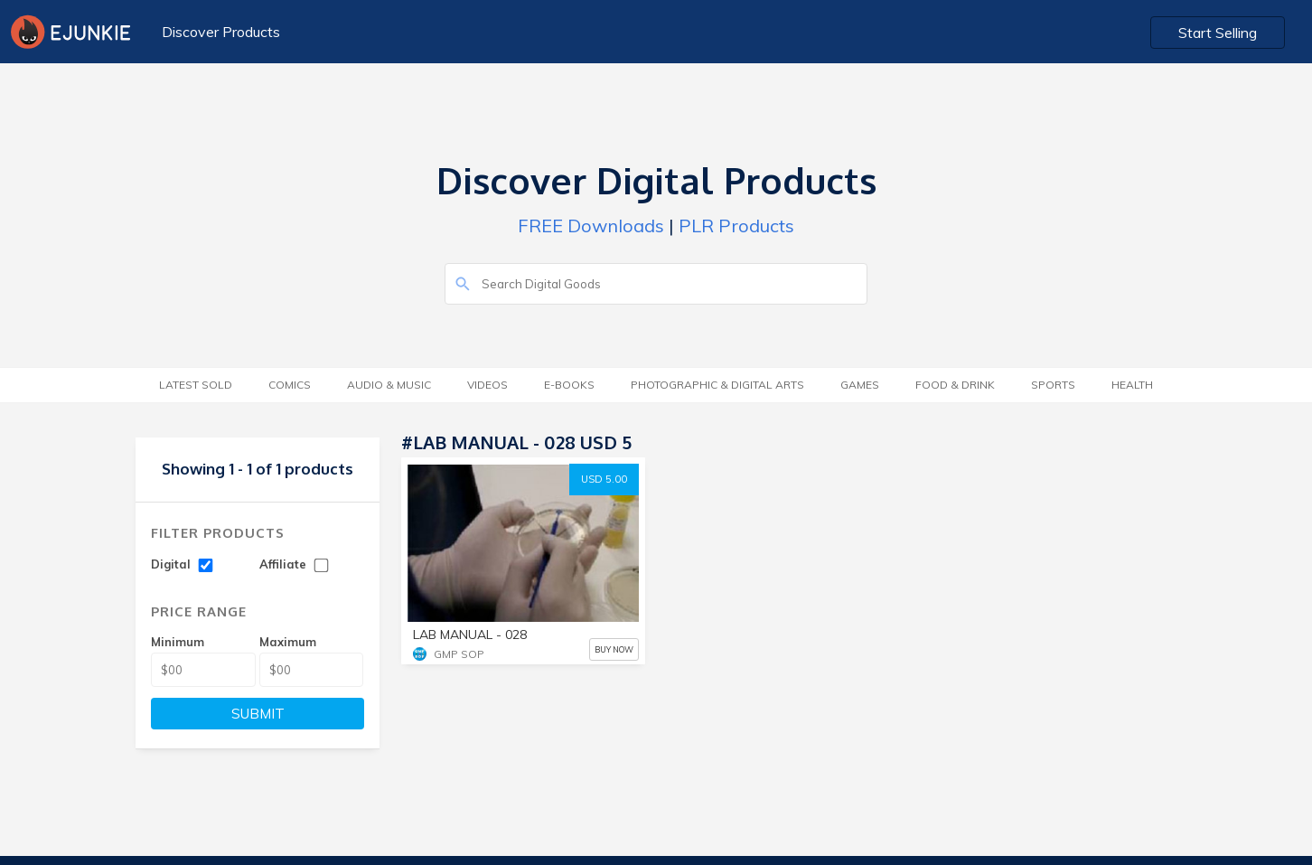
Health (1132, 384)
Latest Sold (195, 384)
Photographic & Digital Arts (717, 384)
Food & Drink (955, 384)
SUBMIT (258, 713)
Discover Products (221, 32)
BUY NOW (614, 649)
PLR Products (736, 225)
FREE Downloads (591, 225)
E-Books (569, 384)
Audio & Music (389, 384)
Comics (289, 384)
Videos (487, 384)
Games (859, 384)
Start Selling (1217, 33)
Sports (1053, 384)
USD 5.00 (604, 479)
